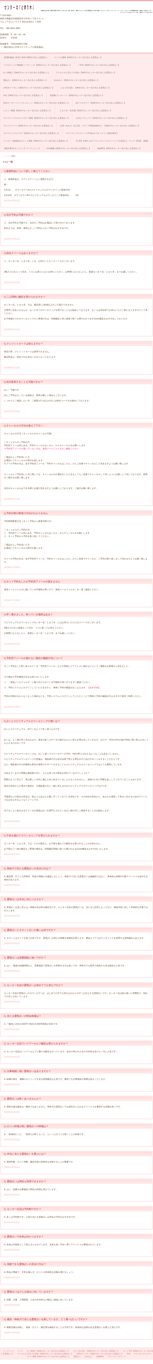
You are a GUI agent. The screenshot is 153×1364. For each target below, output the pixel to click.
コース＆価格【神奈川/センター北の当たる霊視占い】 (78, 57)
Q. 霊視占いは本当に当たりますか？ (24, 899)
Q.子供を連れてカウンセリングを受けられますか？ (32, 835)
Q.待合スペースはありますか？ (21, 253)
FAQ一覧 (8, 162)
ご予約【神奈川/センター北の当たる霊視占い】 (99, 65)
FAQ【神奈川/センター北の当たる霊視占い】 (23, 95)
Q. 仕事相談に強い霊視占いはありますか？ (27, 1071)
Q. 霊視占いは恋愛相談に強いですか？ (25, 957)
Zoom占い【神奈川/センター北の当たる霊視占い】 (76, 80)
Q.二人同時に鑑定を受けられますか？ (24, 297)
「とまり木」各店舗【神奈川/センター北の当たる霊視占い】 (85, 110)
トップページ (8, 1351)
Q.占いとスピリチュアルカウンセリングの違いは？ (32, 721)
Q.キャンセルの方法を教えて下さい (23, 425)
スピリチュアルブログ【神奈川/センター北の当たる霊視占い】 (31, 133)
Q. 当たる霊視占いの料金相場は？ (22, 1016)
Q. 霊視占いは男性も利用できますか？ (25, 1181)
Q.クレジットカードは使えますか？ (23, 343)
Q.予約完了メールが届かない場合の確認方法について (33, 658)
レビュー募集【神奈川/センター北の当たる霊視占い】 (27, 110)
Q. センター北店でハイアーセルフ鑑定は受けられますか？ (36, 1043)
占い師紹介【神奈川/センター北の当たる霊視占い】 (26, 72)
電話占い (77, 1356)
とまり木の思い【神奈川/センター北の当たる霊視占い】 (85, 88)
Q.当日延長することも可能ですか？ (23, 382)
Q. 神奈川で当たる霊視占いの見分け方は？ (27, 868)
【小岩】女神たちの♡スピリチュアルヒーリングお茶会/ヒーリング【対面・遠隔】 (112, 141)
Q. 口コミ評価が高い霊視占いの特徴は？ (26, 1126)
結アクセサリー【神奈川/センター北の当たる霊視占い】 (101, 103)
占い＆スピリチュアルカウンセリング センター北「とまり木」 (20, 7)
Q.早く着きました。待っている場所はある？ (28, 614)
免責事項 (100, 1356)
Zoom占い (88, 1356)
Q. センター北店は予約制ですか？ (22, 1209)
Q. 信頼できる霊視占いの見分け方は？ (25, 1264)
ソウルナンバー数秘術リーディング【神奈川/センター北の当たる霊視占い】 (37, 65)
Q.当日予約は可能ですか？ (18, 215)
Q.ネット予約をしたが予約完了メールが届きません (32, 581)
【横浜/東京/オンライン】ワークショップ (21, 148)
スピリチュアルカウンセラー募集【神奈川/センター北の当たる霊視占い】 (36, 118)
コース (20, 1351)
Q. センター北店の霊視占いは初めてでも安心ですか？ (33, 985)
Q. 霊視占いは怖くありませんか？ (22, 1098)
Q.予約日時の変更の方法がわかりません (26, 513)
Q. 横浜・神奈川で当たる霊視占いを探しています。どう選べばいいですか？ (46, 1319)
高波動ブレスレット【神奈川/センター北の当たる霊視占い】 (77, 95)
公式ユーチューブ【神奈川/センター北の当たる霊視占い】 (102, 118)
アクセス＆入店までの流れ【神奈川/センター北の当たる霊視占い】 (86, 72)
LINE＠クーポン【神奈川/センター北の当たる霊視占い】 (28, 88)
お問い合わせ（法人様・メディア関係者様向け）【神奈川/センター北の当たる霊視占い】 (100, 126)
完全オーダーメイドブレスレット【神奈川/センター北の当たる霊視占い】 (36, 103)
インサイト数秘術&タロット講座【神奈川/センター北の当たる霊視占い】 (36, 141)
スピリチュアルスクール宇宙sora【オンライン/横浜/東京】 (92, 133)
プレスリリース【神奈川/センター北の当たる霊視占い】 (28, 126)
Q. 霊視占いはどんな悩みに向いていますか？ (28, 1291)
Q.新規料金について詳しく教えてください (27, 171)
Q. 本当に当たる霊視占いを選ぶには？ (25, 1154)
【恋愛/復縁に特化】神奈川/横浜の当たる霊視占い (25, 57)
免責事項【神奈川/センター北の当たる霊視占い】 (119, 148)
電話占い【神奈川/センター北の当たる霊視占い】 (25, 80)
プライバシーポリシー (116, 1356)
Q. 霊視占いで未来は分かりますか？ (24, 1236)
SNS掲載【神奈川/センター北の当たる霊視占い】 (68, 148)
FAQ (128, 1354)
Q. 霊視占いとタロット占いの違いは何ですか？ (30, 930)
